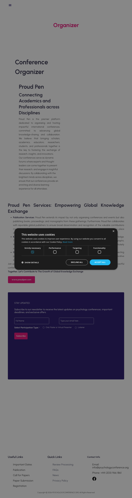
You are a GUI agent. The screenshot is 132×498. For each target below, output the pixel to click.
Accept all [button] (100, 262)
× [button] (113, 231)
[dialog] (66, 249)
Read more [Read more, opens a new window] (68, 242)
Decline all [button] (77, 262)
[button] (30, 262)
